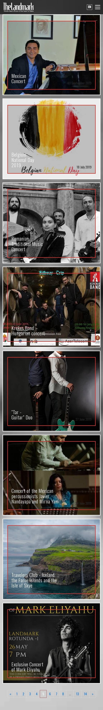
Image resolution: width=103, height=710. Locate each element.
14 (85, 694)
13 (77, 694)
